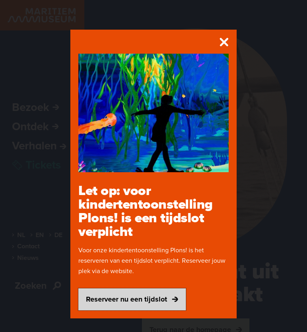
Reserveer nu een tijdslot (132, 299)
